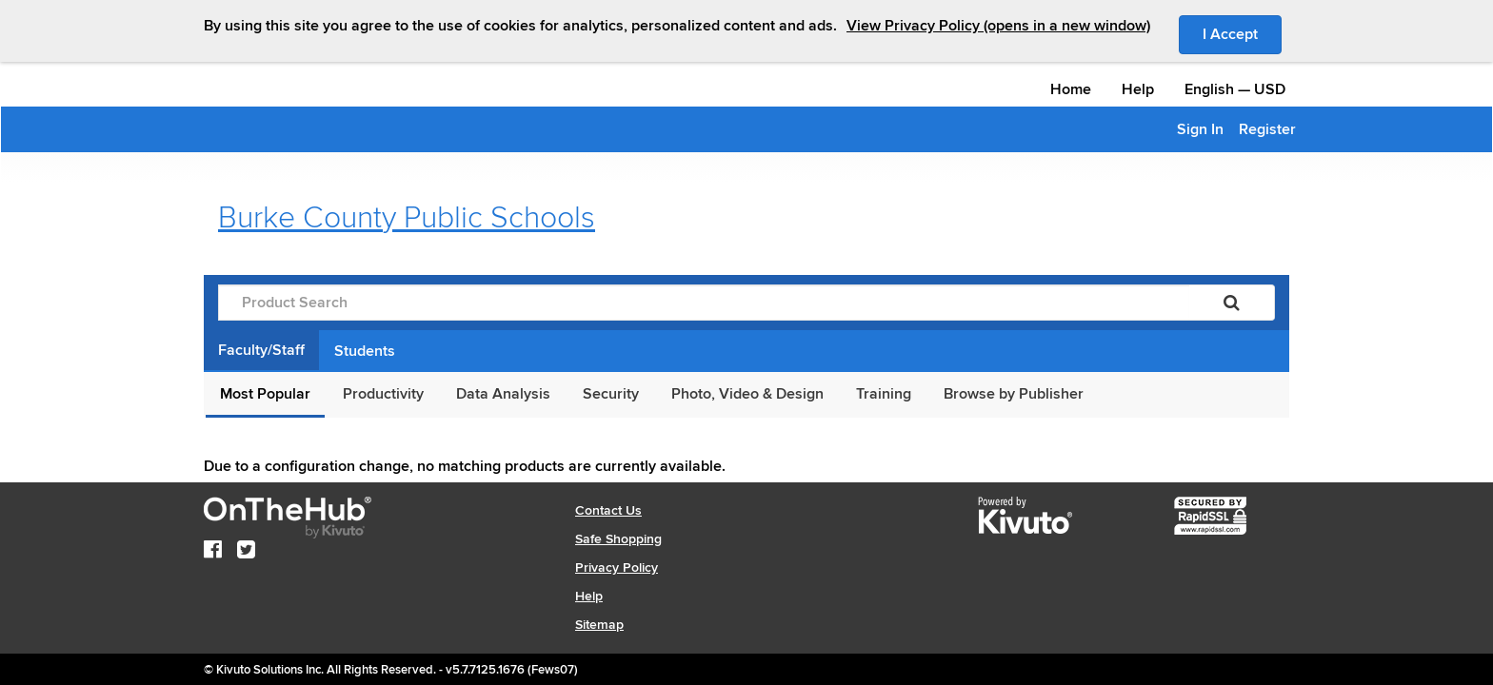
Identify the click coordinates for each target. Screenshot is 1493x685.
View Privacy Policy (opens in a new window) (998, 25)
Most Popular (265, 393)
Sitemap (599, 624)
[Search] (1231, 302)
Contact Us (608, 510)
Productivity (383, 393)
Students (364, 351)
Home (1070, 89)
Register (1267, 129)
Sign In (1200, 129)
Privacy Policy (616, 567)
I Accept (1242, 33)
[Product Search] (703, 302)
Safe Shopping (618, 539)
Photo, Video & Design (747, 393)
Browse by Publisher (1014, 393)
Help (1138, 89)
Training (883, 393)
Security (611, 393)
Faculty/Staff (261, 350)
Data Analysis (503, 393)
